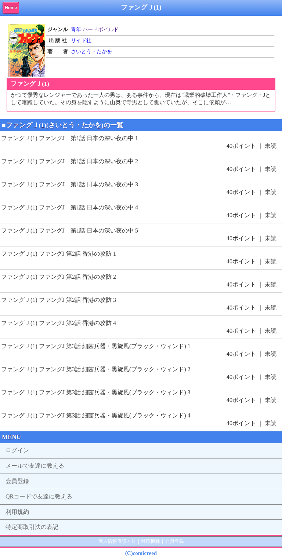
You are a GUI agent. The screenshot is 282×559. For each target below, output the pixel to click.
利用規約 (17, 512)
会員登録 (17, 481)
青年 (76, 29)
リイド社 (81, 40)
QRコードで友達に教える (39, 496)
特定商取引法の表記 (32, 527)
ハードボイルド (101, 29)
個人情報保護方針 (117, 541)
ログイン (17, 450)
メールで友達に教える (35, 466)
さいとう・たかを (91, 51)
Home (11, 7)
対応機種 (150, 541)
